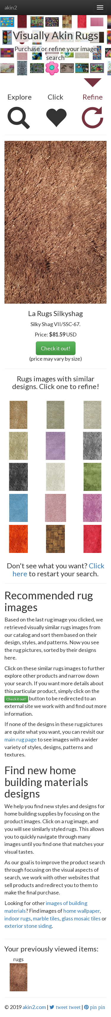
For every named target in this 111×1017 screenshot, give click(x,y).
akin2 (10, 7)
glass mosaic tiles (81, 918)
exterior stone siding (28, 925)
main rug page (20, 739)
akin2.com (34, 1007)
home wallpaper (81, 910)
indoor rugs (17, 918)
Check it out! (55, 348)
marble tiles (46, 918)
